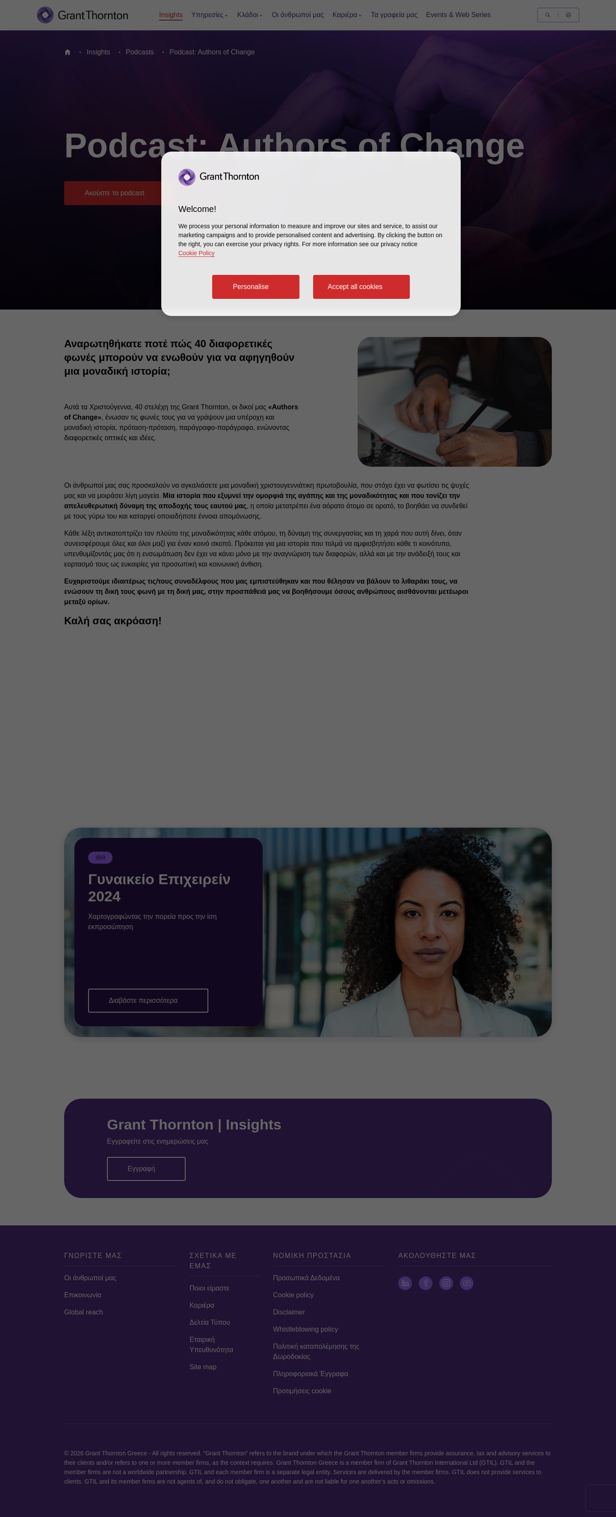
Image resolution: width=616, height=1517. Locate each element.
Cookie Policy (196, 253)
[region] (311, 234)
